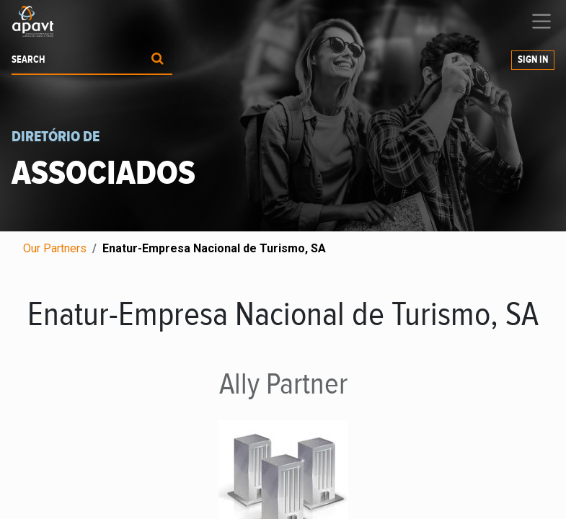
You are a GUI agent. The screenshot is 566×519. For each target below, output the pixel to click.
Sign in (533, 60)
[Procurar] (157, 60)
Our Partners (55, 248)
